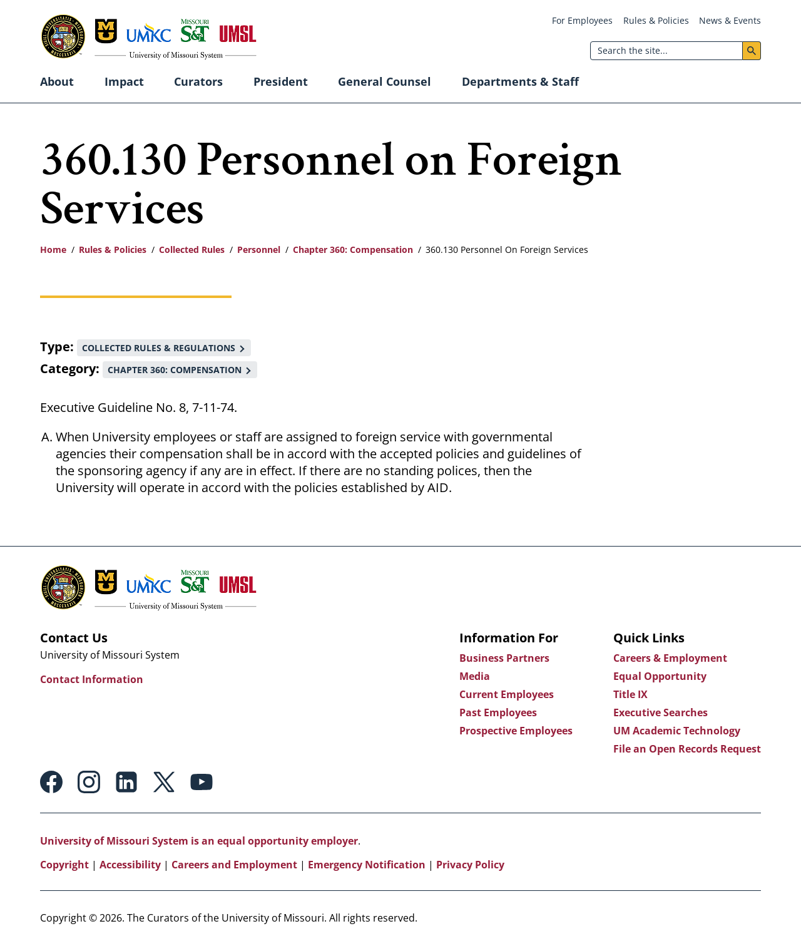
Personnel (258, 249)
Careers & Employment (670, 658)
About (57, 81)
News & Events (730, 20)
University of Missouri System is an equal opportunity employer (199, 841)
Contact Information (91, 679)
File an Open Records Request (687, 749)
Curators (198, 81)
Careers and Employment (234, 864)
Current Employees (506, 694)
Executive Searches (660, 712)
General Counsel (384, 81)
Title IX (630, 694)
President (280, 81)
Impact (124, 81)
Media (474, 676)
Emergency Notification (367, 864)
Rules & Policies (656, 20)
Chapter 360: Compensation (353, 249)
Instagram (89, 782)
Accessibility (130, 864)
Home (53, 249)
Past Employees (498, 712)
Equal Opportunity (660, 676)
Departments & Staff (520, 81)
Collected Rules (192, 249)
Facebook (51, 782)
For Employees (582, 20)
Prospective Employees (516, 731)
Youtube (201, 782)
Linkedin (126, 782)
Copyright (64, 864)
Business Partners (504, 658)
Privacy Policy (470, 864)
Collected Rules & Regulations (158, 348)
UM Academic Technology (676, 731)
